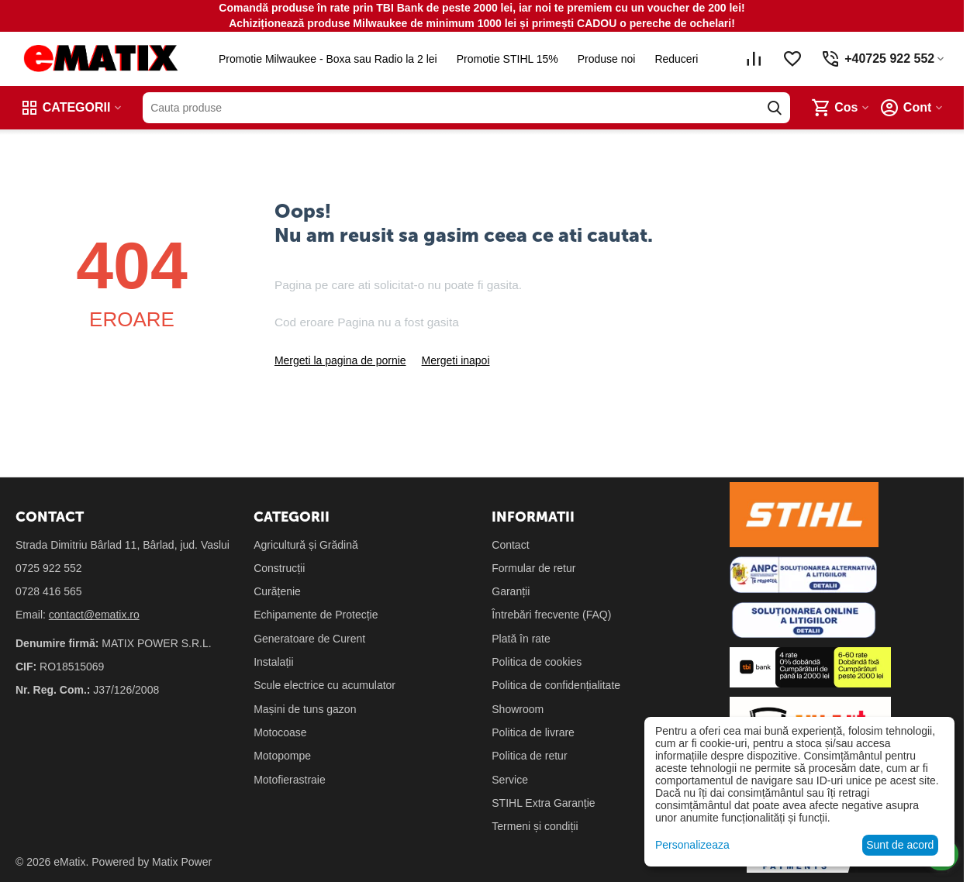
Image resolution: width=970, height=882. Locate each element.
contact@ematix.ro (94, 614)
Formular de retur (533, 568)
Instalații (273, 662)
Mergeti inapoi (456, 360)
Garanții (511, 591)
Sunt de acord (900, 845)
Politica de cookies (537, 662)
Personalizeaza (692, 845)
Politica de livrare (533, 732)
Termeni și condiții (535, 826)
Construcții (279, 568)
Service (510, 779)
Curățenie (277, 591)
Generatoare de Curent (309, 638)
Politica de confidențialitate (556, 685)
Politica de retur (529, 755)
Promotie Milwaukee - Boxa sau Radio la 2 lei (325, 59)
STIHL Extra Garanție (543, 803)
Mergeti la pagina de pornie (340, 360)
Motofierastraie (290, 779)
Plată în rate (521, 638)
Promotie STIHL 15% (503, 59)
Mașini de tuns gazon (305, 709)
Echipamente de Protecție (316, 614)
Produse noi (603, 59)
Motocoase (280, 732)
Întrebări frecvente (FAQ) (551, 614)
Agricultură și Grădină (306, 545)
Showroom (518, 709)
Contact (510, 545)
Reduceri (673, 59)
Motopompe (282, 755)
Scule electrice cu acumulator (324, 685)
